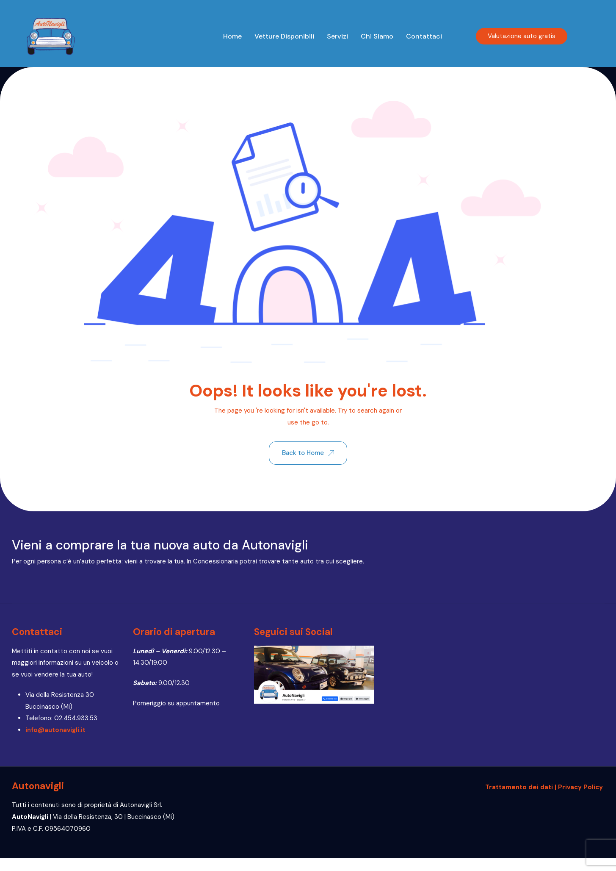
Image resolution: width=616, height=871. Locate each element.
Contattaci (424, 36)
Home (232, 36)
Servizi (337, 36)
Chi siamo (377, 36)
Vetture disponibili (284, 36)
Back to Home (308, 453)
